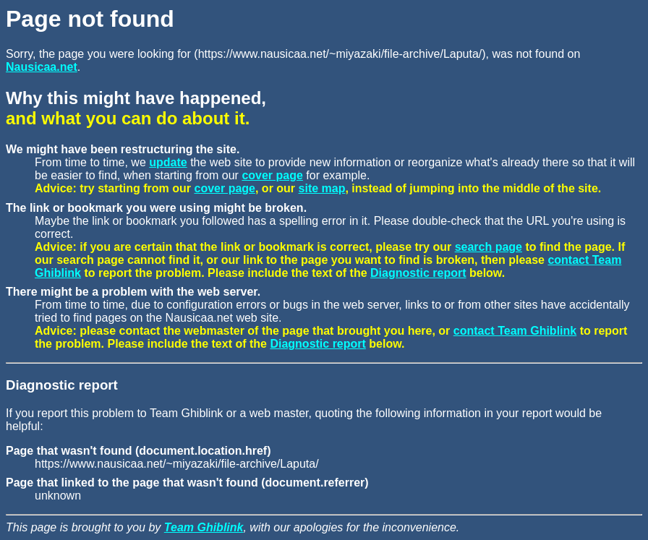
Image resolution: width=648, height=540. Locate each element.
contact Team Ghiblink (514, 331)
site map (322, 188)
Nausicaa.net (41, 67)
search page (488, 247)
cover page (272, 175)
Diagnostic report (418, 273)
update (168, 162)
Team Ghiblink (204, 527)
